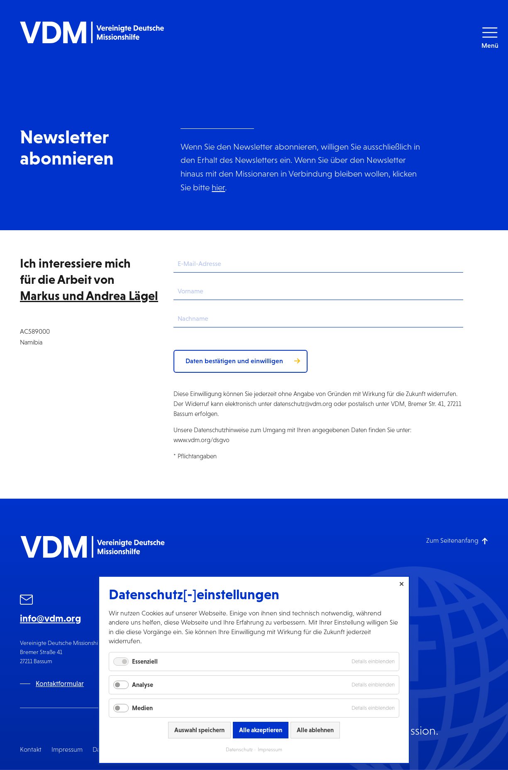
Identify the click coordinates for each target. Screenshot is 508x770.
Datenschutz (239, 750)
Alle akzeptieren (260, 729)
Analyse (142, 684)
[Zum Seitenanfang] (457, 540)
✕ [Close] (401, 584)
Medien (142, 707)
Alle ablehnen (315, 729)
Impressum (67, 749)
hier (218, 187)
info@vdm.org (50, 618)
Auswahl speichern (199, 729)
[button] (489, 37)
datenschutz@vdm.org (303, 403)
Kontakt (31, 749)
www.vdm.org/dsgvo (201, 439)
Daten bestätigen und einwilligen (234, 360)
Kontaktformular (60, 684)
